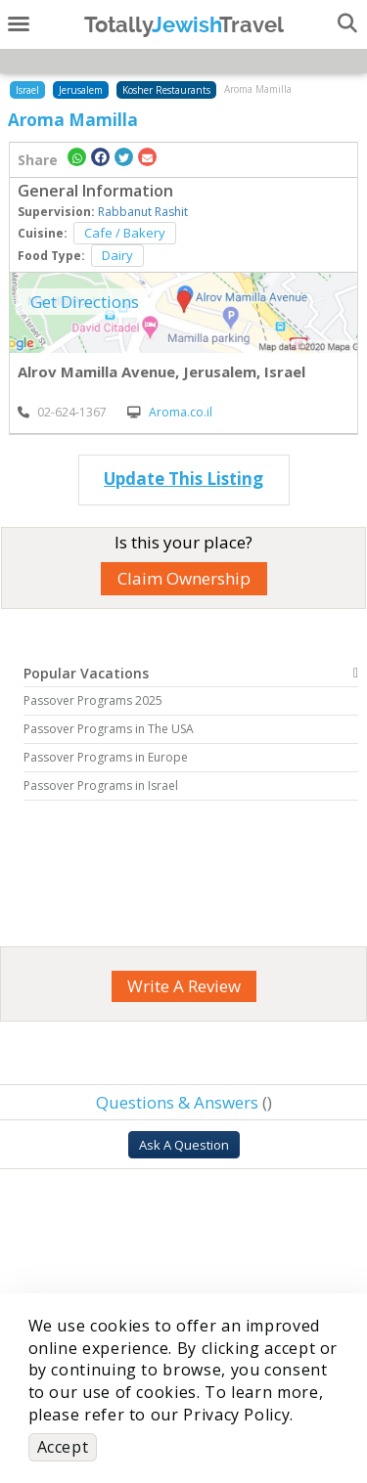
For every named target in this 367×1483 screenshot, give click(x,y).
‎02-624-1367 (62, 412)
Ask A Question (184, 1145)
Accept (63, 1447)
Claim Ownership (184, 578)
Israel (27, 90)
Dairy (117, 255)
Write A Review (184, 986)
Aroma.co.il (169, 412)
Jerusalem (81, 90)
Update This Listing (183, 478)
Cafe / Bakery (124, 232)
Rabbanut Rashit (143, 211)
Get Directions (84, 301)
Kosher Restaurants (166, 90)
